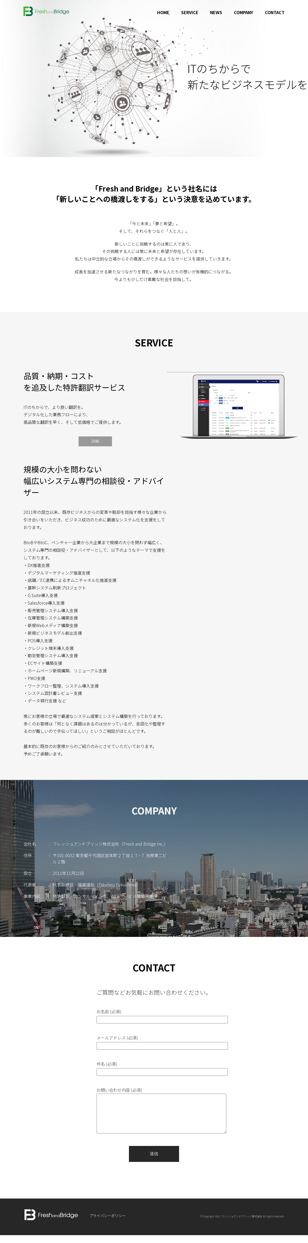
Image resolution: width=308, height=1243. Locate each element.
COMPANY (243, 12)
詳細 (95, 441)
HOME (163, 12)
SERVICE (189, 12)
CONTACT (275, 12)
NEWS (216, 12)
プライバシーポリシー (107, 1223)
